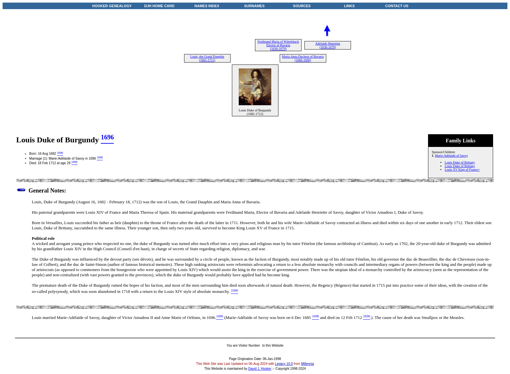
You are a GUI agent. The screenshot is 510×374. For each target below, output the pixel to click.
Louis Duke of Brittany (460, 162)
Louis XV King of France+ (462, 169)
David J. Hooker (259, 368)
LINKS (349, 6)
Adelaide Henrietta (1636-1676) (327, 45)
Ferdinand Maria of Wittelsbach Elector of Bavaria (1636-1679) (278, 45)
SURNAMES (254, 6)
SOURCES (302, 6)
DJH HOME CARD (159, 6)
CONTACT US (396, 6)
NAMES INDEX (207, 6)
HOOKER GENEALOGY (112, 6)
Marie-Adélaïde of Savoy (451, 155)
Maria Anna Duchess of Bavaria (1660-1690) (303, 58)
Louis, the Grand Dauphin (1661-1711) (207, 58)
